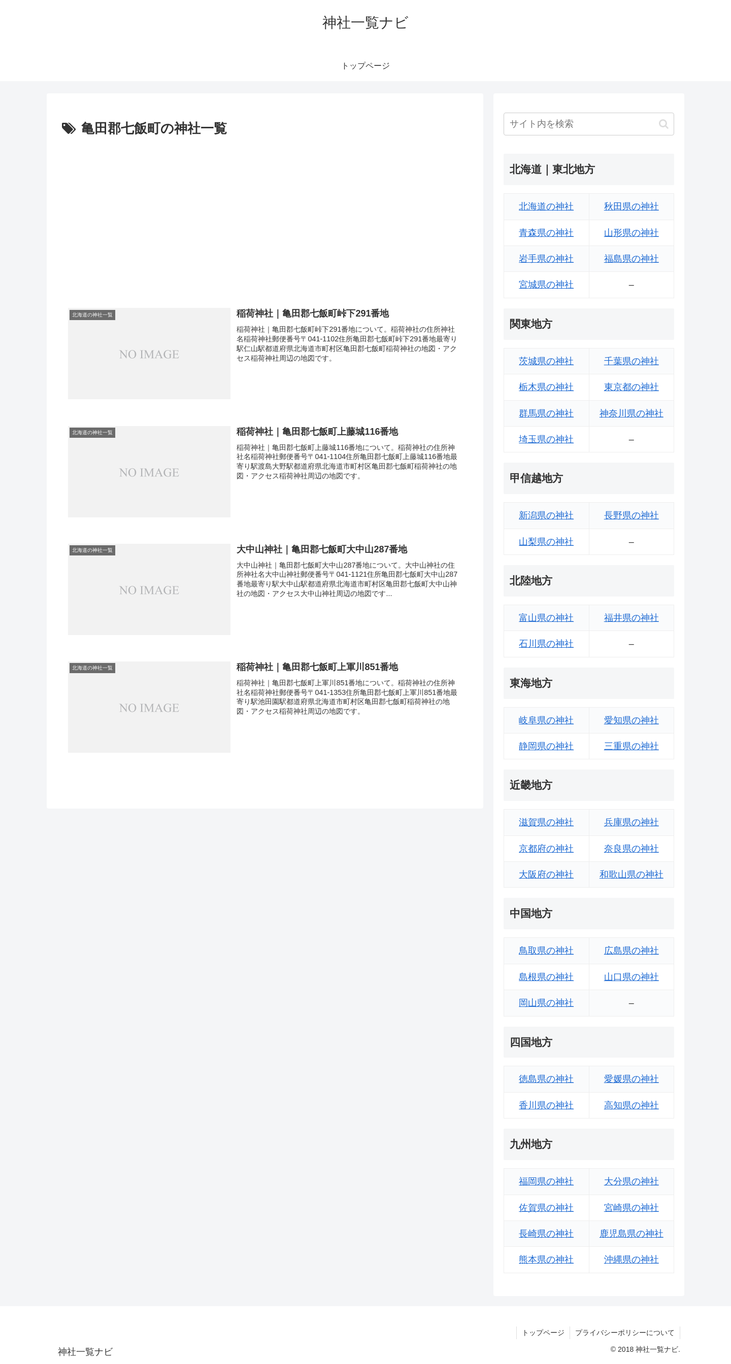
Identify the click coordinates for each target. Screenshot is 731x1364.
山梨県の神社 (546, 542)
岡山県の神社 (546, 1003)
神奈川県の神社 (631, 413)
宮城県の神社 (546, 284)
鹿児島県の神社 (631, 1234)
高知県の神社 (631, 1105)
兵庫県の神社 (631, 822)
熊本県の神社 (546, 1259)
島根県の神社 (546, 977)
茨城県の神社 (546, 361)
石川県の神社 (546, 644)
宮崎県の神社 (631, 1208)
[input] (589, 124)
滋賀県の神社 (546, 822)
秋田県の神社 (631, 206)
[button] (664, 124)
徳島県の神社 (546, 1079)
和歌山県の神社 (631, 874)
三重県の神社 (631, 746)
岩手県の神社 (546, 259)
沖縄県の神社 (631, 1259)
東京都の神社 (631, 387)
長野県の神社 (631, 515)
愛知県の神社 (631, 720)
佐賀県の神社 (546, 1208)
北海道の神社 (546, 206)
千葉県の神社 (631, 361)
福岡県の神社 (546, 1181)
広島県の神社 (631, 951)
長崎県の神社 (546, 1234)
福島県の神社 (631, 259)
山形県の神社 (631, 233)
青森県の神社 (546, 233)
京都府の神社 (546, 849)
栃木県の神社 (546, 387)
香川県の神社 (546, 1105)
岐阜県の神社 (546, 720)
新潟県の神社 (546, 515)
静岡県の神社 (546, 746)
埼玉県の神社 (546, 439)
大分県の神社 (631, 1181)
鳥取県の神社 (546, 951)
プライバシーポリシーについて (625, 1332)
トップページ (543, 1332)
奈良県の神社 (631, 849)
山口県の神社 (631, 977)
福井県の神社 (631, 618)
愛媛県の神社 (631, 1079)
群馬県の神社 (546, 413)
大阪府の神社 (546, 874)
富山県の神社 (546, 618)
